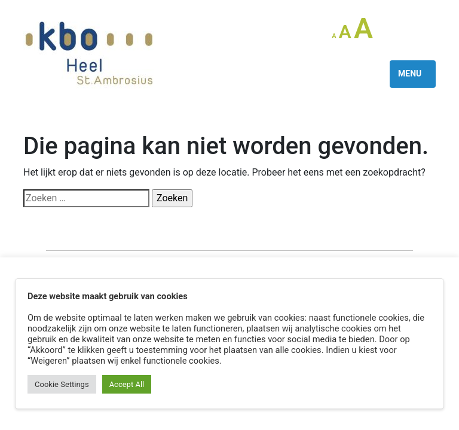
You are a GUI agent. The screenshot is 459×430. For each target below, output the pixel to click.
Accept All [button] (127, 384)
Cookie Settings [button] (62, 384)
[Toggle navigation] (413, 74)
